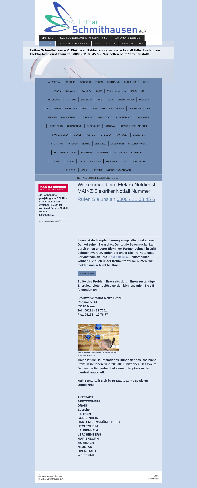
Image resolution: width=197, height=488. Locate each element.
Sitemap (58, 476)
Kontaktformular (87, 273)
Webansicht (153, 479)
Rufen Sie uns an (96, 199)
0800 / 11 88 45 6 (136, 199)
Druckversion (46, 476)
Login (156, 476)
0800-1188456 (118, 257)
